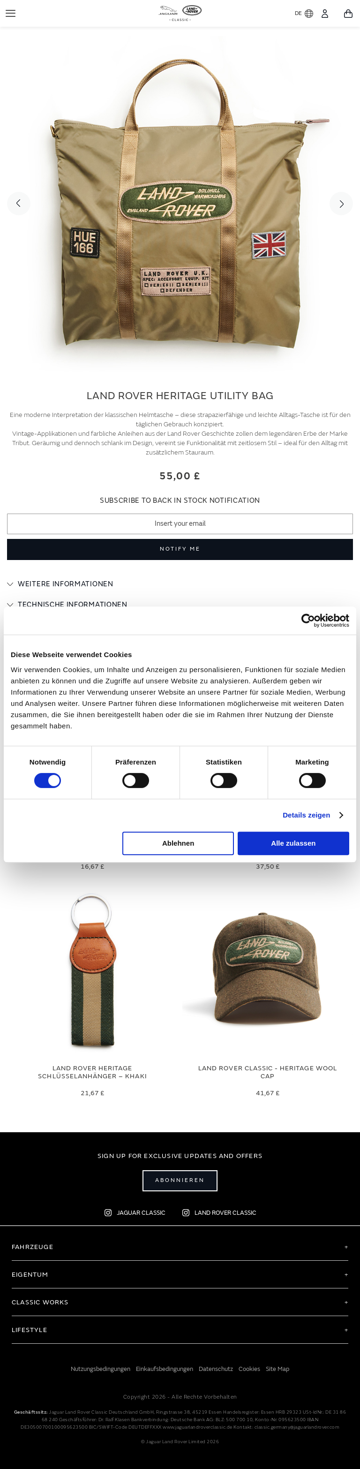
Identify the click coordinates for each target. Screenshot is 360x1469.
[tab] (180, 584)
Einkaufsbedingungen (164, 1369)
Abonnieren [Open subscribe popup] (180, 1180)
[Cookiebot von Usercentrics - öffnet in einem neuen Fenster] (308, 620)
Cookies (249, 1369)
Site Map (277, 1369)
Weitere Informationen (65, 584)
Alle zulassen (293, 843)
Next (341, 203)
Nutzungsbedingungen (100, 1369)
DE (304, 13)
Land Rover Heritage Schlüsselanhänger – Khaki (92, 1072)
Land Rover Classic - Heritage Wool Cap (267, 1072)
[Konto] (325, 13)
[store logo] (180, 12)
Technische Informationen (73, 604)
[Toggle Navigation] (10, 13)
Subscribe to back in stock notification (180, 500)
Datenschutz (216, 1369)
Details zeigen (306, 815)
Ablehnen (178, 843)
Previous (18, 203)
